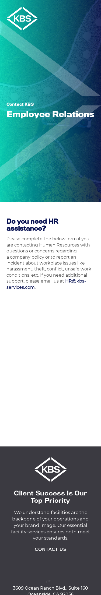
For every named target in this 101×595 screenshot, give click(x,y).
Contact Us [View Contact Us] (51, 551)
